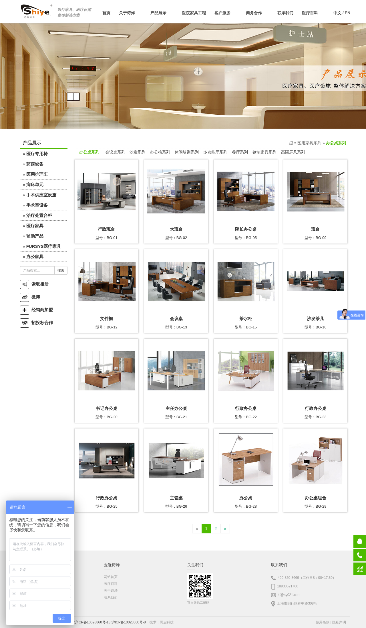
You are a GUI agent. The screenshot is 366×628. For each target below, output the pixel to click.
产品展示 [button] (161, 13)
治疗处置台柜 (39, 215)
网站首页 (111, 577)
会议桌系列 (115, 152)
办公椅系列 (160, 152)
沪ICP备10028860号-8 (129, 622)
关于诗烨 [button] (130, 13)
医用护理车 (37, 174)
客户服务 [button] (225, 13)
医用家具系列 (309, 143)
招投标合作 (36, 322)
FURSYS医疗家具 (43, 246)
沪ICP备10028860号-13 (92, 622)
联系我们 (285, 13)
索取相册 (34, 284)
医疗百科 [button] (313, 13)
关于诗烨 (111, 591)
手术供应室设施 (41, 194)
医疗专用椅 (37, 153)
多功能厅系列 (215, 152)
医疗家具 (34, 225)
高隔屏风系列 (293, 152)
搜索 (60, 270)
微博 (30, 296)
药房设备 (34, 164)
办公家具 (34, 256)
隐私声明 (339, 622)
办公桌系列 (89, 152)
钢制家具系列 (264, 152)
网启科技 (167, 622)
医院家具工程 (194, 13)
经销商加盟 (36, 309)
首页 (106, 13)
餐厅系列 (240, 152)
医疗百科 (111, 584)
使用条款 (322, 622)
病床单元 (34, 184)
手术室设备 (37, 205)
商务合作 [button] (257, 13)
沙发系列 (138, 152)
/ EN (341, 13)
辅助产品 (34, 236)
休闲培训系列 (187, 152)
